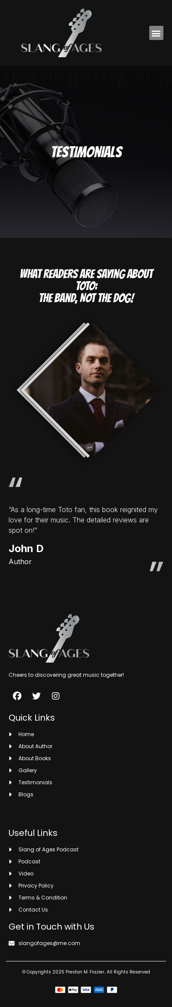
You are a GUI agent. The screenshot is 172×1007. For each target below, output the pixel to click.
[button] (156, 33)
